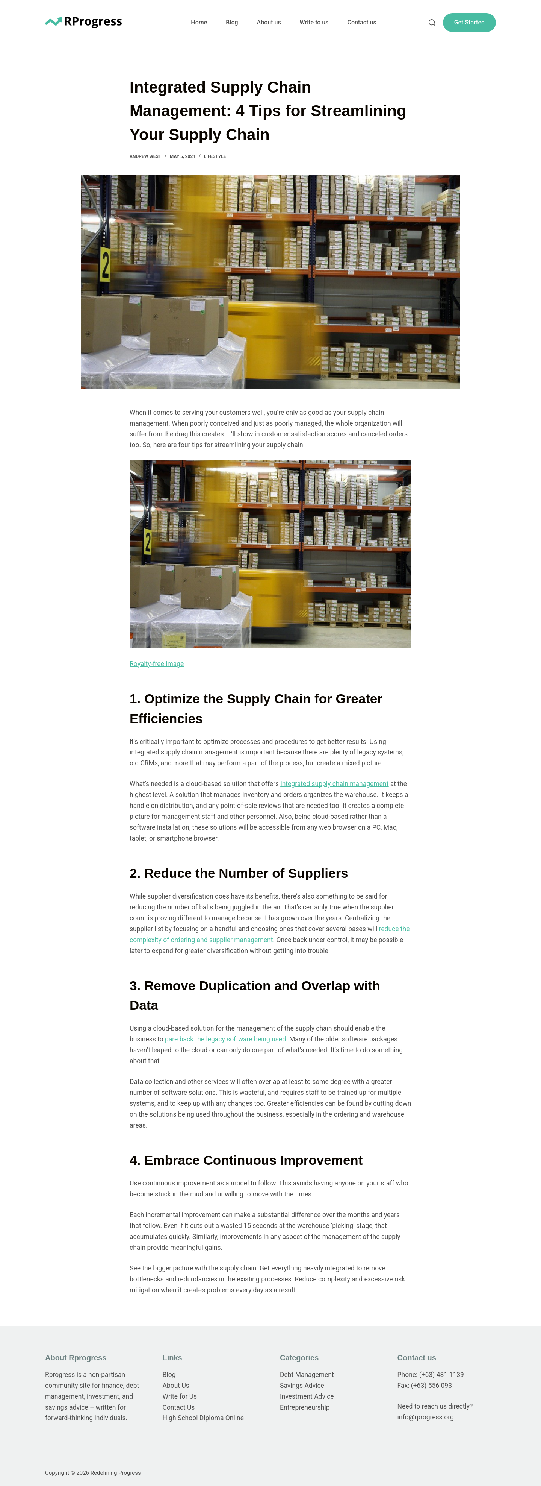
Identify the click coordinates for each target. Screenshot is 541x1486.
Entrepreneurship (305, 1407)
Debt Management (307, 1374)
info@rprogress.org (425, 1417)
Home (199, 22)
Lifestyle (215, 156)
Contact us (361, 22)
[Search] (432, 22)
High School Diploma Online (203, 1418)
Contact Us (179, 1407)
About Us (176, 1385)
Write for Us (180, 1396)
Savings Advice (302, 1385)
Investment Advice (307, 1396)
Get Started (469, 22)
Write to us (314, 22)
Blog (232, 22)
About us (269, 22)
